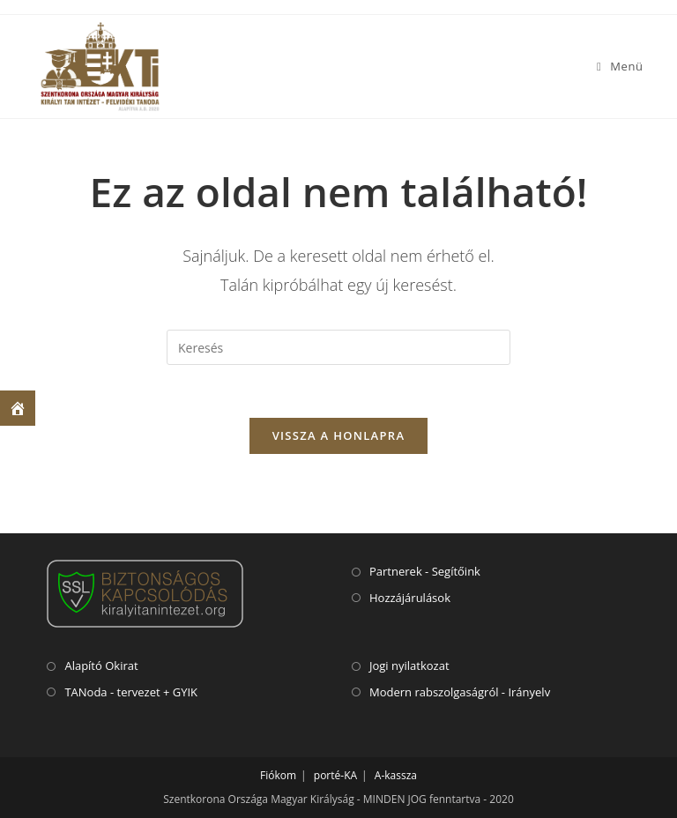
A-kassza (396, 775)
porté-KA (335, 775)
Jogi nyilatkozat (409, 665)
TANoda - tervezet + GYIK (130, 692)
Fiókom (278, 775)
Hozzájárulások (409, 598)
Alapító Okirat (101, 665)
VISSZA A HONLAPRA (338, 435)
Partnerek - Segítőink (424, 571)
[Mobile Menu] (620, 66)
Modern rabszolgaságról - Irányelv (459, 692)
